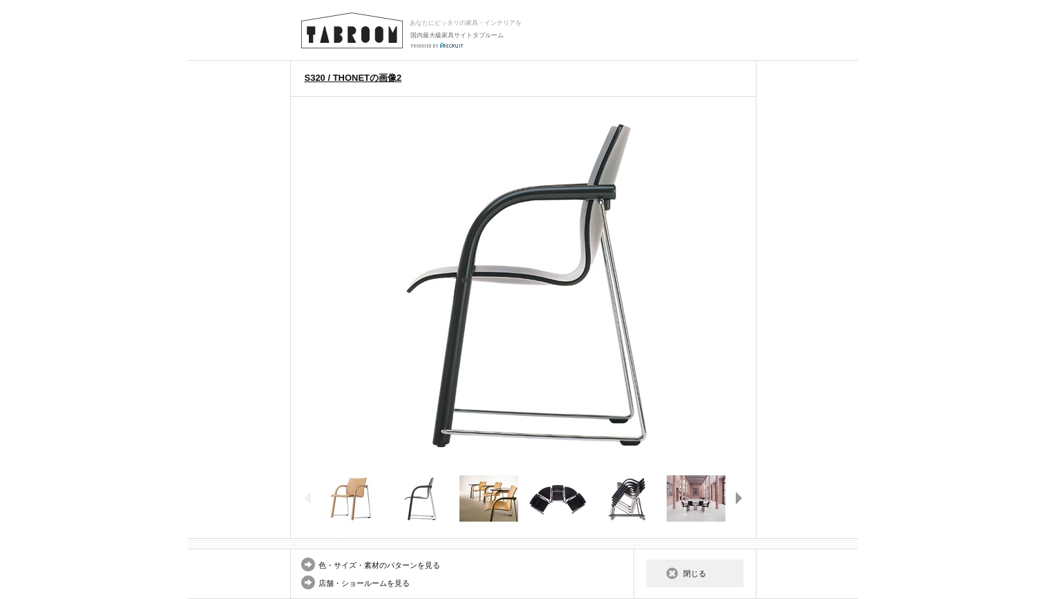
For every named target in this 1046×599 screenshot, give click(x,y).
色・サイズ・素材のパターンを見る (379, 565)
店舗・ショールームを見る (364, 583)
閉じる (694, 573)
